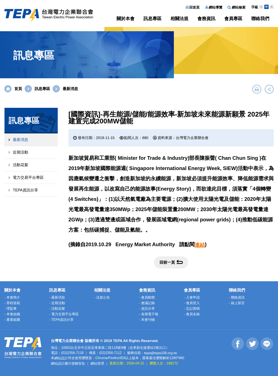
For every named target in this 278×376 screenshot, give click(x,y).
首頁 (18, 89)
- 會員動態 (147, 297)
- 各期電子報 (148, 314)
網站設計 (61, 358)
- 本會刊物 (147, 319)
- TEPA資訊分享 (61, 319)
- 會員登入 (192, 303)
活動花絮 (20, 165)
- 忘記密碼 (192, 308)
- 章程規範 (12, 303)
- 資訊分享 (147, 308)
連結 (200, 245)
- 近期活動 (57, 303)
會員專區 (233, 18)
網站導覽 (213, 7)
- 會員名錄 (192, 314)
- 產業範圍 (12, 319)
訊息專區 (152, 18)
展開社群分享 (269, 89)
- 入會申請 (192, 297)
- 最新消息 (57, 297)
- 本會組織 (12, 314)
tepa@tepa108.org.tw (160, 353)
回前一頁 (171, 262)
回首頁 (193, 7)
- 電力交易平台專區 (64, 314)
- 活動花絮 (57, 308)
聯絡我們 (260, 18)
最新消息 (20, 140)
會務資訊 (206, 18)
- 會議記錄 (147, 303)
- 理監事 (10, 308)
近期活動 (20, 152)
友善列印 (256, 89)
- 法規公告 (102, 297)
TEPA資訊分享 (25, 190)
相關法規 (179, 18)
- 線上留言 (237, 303)
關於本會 (126, 18)
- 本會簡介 (12, 297)
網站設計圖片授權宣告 (68, 363)
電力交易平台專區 (28, 177)
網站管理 (97, 363)
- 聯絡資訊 (237, 297)
